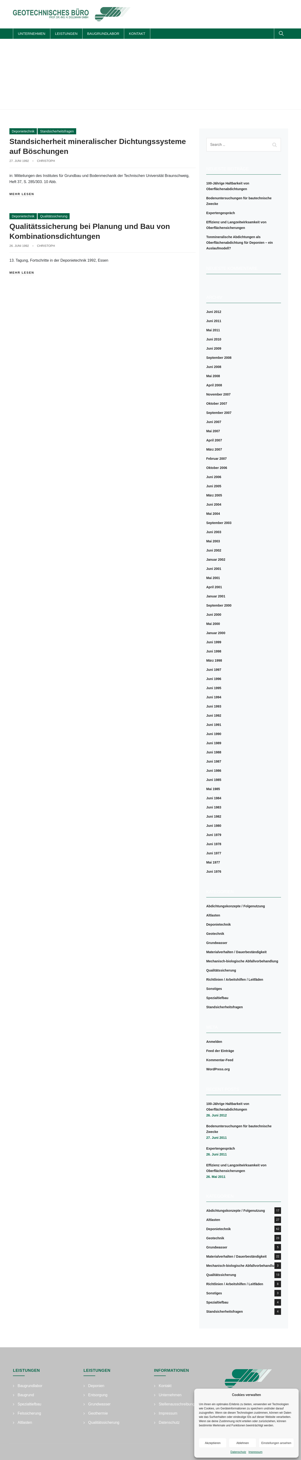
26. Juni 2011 (216, 1154)
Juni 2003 (213, 532)
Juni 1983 (213, 807)
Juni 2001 (213, 569)
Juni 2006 (213, 477)
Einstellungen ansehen (276, 1443)
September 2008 (218, 358)
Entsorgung (97, 1395)
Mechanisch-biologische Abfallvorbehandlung (242, 961)
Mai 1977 (213, 862)
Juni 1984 (213, 798)
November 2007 (218, 394)
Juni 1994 (213, 697)
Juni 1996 (213, 679)
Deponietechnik (23, 131)
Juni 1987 (213, 761)
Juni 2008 (213, 367)
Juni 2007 (213, 422)
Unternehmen (31, 34)
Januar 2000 (215, 633)
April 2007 (214, 440)
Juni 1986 (213, 770)
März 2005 (214, 495)
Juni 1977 (213, 853)
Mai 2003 (213, 541)
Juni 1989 (213, 743)
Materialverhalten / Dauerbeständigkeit (236, 952)
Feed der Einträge (220, 1051)
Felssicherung (29, 1413)
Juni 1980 (213, 826)
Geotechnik (215, 934)
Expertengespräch (220, 213)
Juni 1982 (213, 816)
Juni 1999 (213, 642)
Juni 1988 (213, 752)
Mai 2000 (213, 624)
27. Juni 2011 (216, 1138)
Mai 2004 (213, 514)
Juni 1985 (213, 780)
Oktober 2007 (216, 403)
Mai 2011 (213, 330)
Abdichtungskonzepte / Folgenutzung (235, 906)
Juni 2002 (213, 550)
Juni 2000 (213, 614)
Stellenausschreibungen (179, 1404)
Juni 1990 (213, 734)
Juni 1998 (213, 651)
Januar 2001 (215, 596)
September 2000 (218, 605)
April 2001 (214, 587)
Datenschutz (238, 1452)
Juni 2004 (213, 504)
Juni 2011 (213, 321)
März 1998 (214, 660)
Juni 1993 (213, 706)
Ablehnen (242, 1443)
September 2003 (218, 523)
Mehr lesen (21, 194)
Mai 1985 (213, 789)
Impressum (255, 1452)
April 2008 (214, 385)
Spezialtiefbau (217, 998)
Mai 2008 (213, 376)
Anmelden (214, 1042)
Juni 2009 (213, 348)
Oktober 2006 (216, 468)
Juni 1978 (213, 844)
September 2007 (218, 413)
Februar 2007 (216, 458)
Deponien (96, 1386)
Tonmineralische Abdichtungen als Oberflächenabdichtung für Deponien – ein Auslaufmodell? (239, 242)
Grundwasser (216, 943)
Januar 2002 (215, 559)
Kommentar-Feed (219, 1060)
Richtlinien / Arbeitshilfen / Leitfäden (234, 979)
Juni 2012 (213, 312)
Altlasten (213, 915)
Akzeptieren (213, 1443)
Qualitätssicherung (53, 216)
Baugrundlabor (103, 34)
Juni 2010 (213, 339)
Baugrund (26, 1395)
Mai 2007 (213, 431)
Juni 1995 (213, 688)
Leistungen (66, 34)
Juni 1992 (213, 715)
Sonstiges (214, 989)
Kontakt (137, 34)
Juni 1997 (213, 670)
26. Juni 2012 (216, 1115)
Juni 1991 (213, 725)
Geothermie (98, 1413)
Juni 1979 (213, 835)
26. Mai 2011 (216, 1177)
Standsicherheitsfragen (57, 131)
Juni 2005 (213, 486)
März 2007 (214, 449)
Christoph (46, 161)
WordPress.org (218, 1069)
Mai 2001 (213, 578)
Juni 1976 (213, 871)
